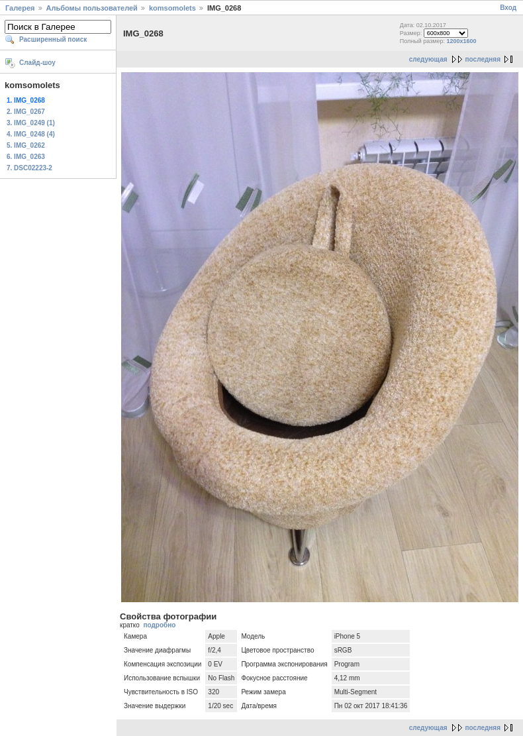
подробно (159, 625)
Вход (508, 7)
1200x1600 (462, 41)
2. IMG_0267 (26, 111)
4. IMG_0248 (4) (31, 134)
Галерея (19, 8)
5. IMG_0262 (26, 145)
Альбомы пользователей (92, 8)
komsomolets (172, 8)
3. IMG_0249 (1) (31, 123)
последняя (482, 59)
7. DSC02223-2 (29, 168)
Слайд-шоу (37, 62)
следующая (428, 59)
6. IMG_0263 (26, 156)
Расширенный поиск (53, 39)
